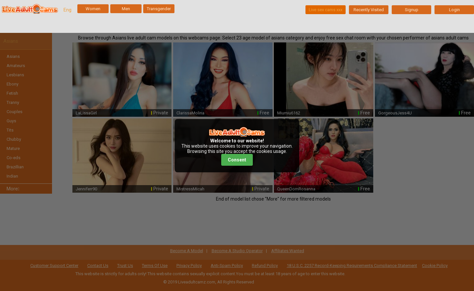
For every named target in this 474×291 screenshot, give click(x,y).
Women (93, 8)
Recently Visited (369, 9)
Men (126, 8)
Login (454, 9)
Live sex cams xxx (325, 9)
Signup (411, 9)
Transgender (159, 8)
